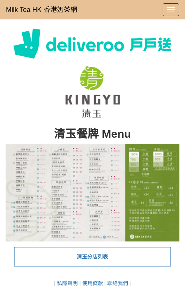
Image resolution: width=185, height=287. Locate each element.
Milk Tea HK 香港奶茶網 (41, 9)
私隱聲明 (67, 283)
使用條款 (92, 283)
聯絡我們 (117, 283)
